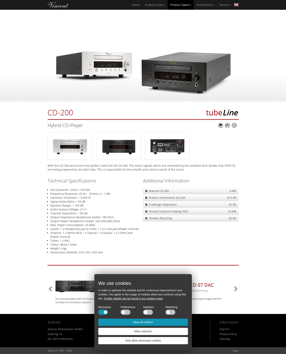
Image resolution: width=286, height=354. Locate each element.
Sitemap (225, 339)
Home (58, 5)
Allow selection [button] (143, 331)
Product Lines (155, 5)
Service (225, 5)
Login (236, 350)
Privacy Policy (228, 334)
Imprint (224, 329)
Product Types (180, 5)
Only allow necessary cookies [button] (143, 340)
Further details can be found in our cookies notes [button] (133, 298)
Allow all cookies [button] (143, 322)
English (236, 5)
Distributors (205, 5)
